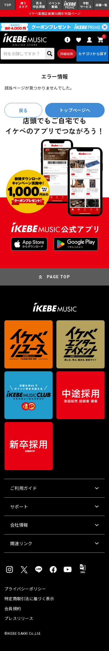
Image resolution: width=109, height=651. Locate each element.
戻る (23, 110)
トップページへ (74, 110)
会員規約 (12, 608)
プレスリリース (18, 618)
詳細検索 (66, 53)
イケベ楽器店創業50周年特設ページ (54, 13)
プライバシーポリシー (25, 589)
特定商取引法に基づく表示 (29, 599)
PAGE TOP (58, 276)
